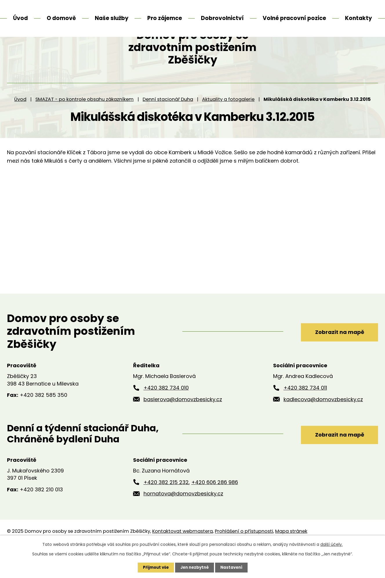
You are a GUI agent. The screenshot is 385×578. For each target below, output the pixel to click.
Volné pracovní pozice (294, 18)
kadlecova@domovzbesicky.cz (323, 424)
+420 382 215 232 (166, 507)
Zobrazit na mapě (333, 356)
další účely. (331, 544)
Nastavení (233, 567)
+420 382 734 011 (305, 413)
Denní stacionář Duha (168, 124)
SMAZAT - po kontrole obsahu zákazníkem (84, 124)
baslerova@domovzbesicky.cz (183, 424)
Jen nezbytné (194, 567)
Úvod (20, 124)
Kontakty (358, 18)
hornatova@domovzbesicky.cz (183, 519)
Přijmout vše (154, 567)
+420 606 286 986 (214, 507)
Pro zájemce (164, 18)
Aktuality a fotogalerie (228, 124)
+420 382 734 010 (166, 413)
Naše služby (111, 18)
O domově (61, 18)
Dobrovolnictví (222, 18)
